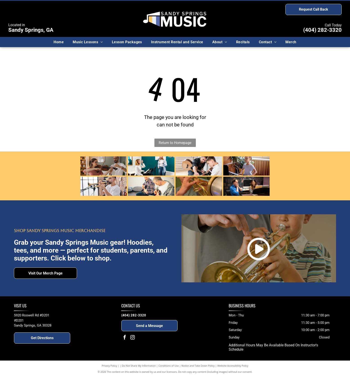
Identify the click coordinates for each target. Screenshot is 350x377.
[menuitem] (58, 42)
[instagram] (132, 338)
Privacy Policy (109, 365)
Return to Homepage (175, 143)
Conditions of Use (168, 365)
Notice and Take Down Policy (198, 365)
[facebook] (124, 338)
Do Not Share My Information (139, 365)
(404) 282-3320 (322, 30)
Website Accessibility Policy (232, 365)
